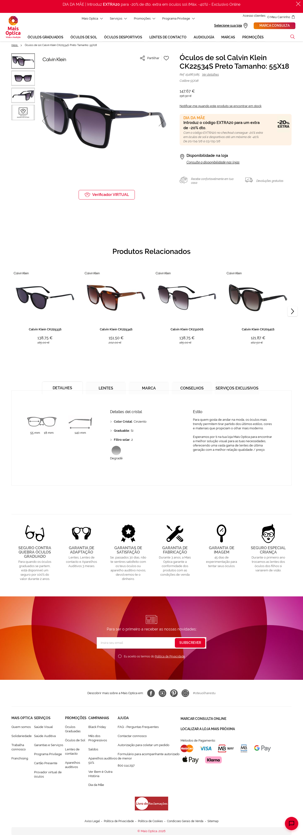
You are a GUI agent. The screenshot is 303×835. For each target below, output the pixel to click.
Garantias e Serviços (48, 746)
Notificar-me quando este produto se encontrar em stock (221, 106)
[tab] (61, 386)
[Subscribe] (190, 643)
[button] (44, 121)
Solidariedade (21, 736)
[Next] (293, 312)
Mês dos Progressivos (97, 739)
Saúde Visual (43, 727)
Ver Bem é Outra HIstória (100, 775)
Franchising (19, 759)
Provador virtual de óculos (48, 775)
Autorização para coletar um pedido (143, 746)
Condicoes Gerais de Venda (188, 822)
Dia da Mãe (96, 785)
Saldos (93, 750)
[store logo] (13, 28)
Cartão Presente (45, 764)
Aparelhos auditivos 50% (102, 761)
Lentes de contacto (72, 752)
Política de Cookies (150, 822)
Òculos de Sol (75, 741)
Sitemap (218, 822)
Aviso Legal (87, 822)
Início (14, 45)
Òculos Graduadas (73, 730)
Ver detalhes (210, 75)
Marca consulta (274, 26)
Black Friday (97, 727)
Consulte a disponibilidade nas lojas (213, 163)
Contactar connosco (132, 736)
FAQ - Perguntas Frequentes (138, 727)
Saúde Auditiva (45, 736)
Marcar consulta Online (203, 719)
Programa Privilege (48, 755)
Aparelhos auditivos (72, 765)
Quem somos (21, 727)
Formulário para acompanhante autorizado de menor (149, 757)
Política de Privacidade (170, 657)
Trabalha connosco (18, 748)
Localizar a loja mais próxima (208, 727)
